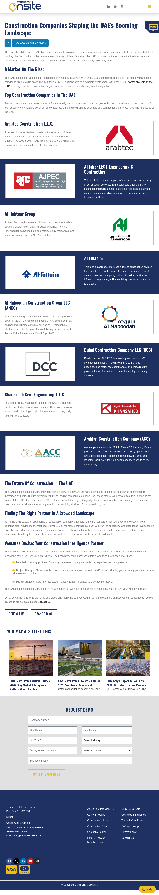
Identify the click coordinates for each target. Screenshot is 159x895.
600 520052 (13, 835)
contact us (44, 602)
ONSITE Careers (130, 813)
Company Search (97, 836)
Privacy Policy (129, 836)
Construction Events (98, 830)
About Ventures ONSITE (100, 813)
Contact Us (16, 613)
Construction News (97, 824)
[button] (149, 6)
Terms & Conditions (132, 824)
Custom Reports (96, 819)
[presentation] (11, 662)
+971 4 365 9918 (19, 832)
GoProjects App (130, 830)
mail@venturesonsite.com (27, 839)
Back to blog (44, 613)
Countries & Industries (133, 819)
